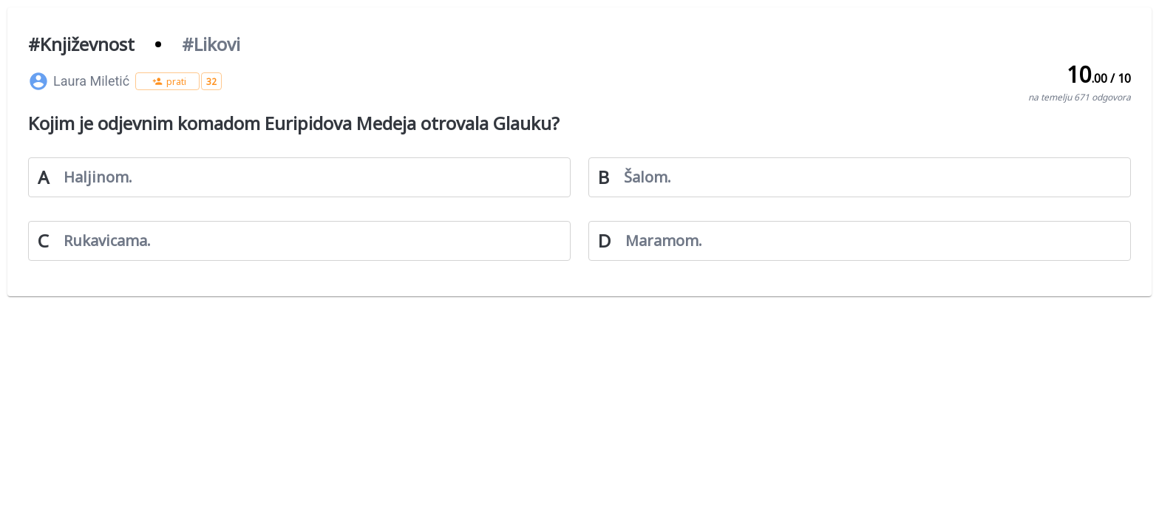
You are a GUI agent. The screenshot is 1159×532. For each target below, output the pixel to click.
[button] (167, 81)
